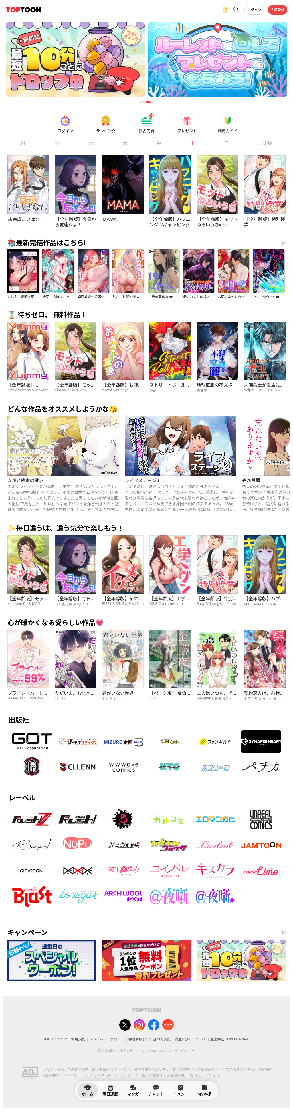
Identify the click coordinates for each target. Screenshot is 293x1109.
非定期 (265, 143)
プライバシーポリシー (106, 1039)
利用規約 (78, 1039)
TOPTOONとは (55, 1039)
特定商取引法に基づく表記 (149, 1039)
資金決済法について (190, 1039)
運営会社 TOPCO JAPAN (229, 1039)
